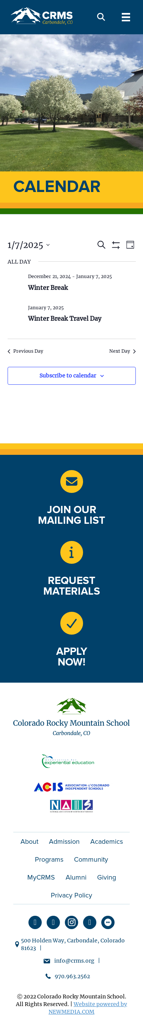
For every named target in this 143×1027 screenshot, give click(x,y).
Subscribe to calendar (67, 376)
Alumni (76, 877)
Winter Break (48, 287)
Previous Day (25, 351)
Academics (106, 841)
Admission (64, 841)
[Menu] (125, 17)
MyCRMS (41, 877)
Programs (49, 859)
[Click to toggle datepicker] (29, 245)
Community (91, 859)
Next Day (122, 351)
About (29, 841)
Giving (106, 877)
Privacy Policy (71, 895)
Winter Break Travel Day (64, 318)
